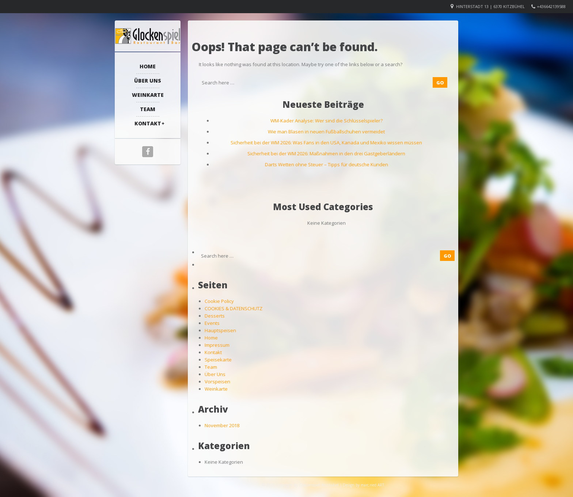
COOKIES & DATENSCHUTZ (233, 308)
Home (148, 66)
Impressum (217, 345)
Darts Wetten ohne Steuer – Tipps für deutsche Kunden (326, 164)
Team (147, 109)
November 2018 (222, 425)
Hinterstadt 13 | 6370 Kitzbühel (490, 6)
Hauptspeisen (220, 330)
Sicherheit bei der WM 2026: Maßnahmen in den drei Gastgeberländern (326, 153)
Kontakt (147, 123)
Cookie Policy (219, 301)
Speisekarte (218, 359)
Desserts (215, 315)
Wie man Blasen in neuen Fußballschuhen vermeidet (326, 131)
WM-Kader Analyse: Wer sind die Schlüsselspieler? (326, 120)
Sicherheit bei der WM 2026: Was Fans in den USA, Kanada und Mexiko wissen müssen (326, 142)
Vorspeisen (217, 381)
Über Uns (147, 80)
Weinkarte (148, 94)
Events (212, 323)
